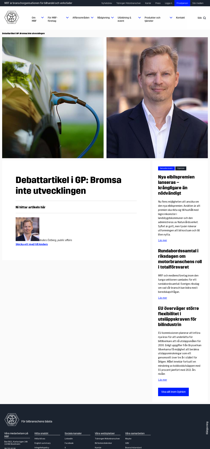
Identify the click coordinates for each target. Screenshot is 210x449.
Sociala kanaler (73, 433)
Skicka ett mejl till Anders (32, 244)
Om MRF (34, 19)
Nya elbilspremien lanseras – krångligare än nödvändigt (176, 185)
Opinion (180, 168)
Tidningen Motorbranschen (128, 3)
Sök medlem (198, 3)
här (43, 207)
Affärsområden (81, 17)
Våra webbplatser (105, 433)
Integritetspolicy (41, 447)
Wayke (128, 438)
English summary (42, 443)
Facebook (69, 443)
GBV (127, 443)
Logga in (168, 3)
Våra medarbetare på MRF (16, 435)
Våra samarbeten (135, 433)
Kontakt (180, 17)
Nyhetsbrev (106, 3)
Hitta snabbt (41, 433)
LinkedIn (69, 438)
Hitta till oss (39, 438)
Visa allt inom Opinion (173, 391)
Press (158, 3)
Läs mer (162, 240)
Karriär (148, 3)
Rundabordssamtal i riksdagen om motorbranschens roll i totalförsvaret (180, 259)
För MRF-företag (52, 19)
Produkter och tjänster (152, 19)
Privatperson (182, 3)
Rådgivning (103, 17)
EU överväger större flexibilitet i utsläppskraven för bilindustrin (178, 316)
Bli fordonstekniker (103, 443)
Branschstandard (133, 447)
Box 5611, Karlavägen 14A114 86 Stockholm (16, 443)
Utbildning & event (124, 19)
